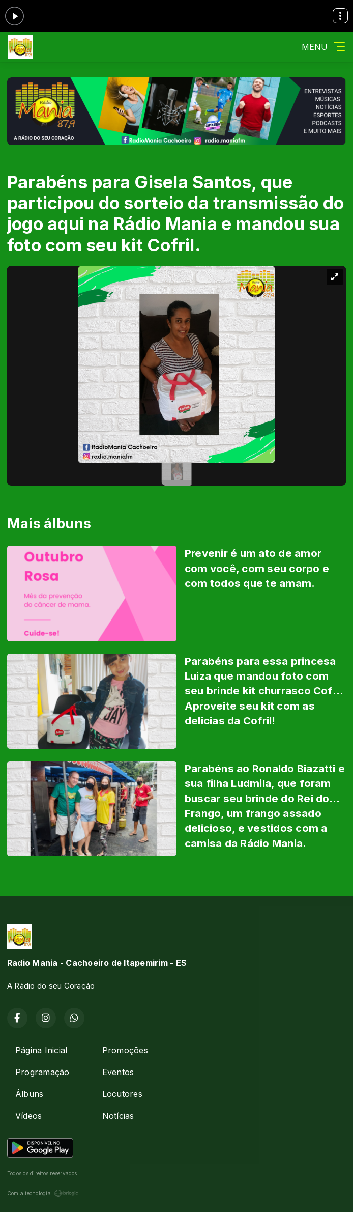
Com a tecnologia (42, 1193)
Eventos (118, 1072)
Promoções (125, 1050)
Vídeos (28, 1116)
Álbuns (29, 1094)
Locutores (122, 1094)
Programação (42, 1072)
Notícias (118, 1116)
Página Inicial (41, 1050)
